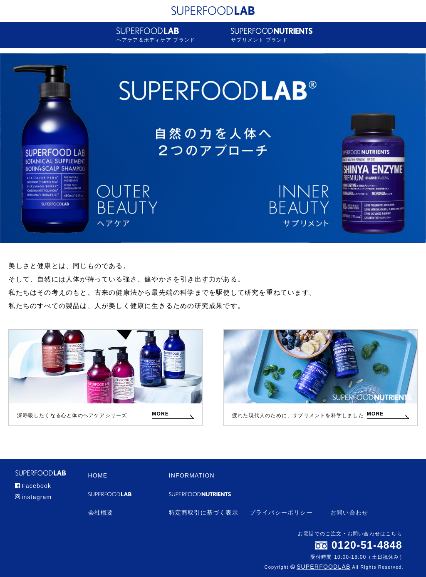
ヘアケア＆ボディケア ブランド (155, 34)
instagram (33, 497)
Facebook (33, 485)
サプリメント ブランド (271, 34)
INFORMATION (192, 475)
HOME (98, 475)
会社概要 (101, 512)
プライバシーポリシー (281, 512)
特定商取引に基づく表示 (203, 512)
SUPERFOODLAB (324, 566)
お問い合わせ (349, 512)
